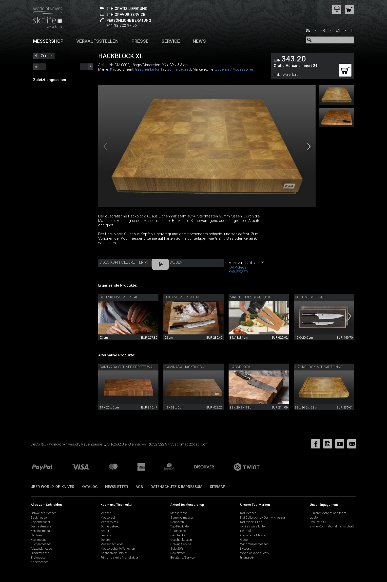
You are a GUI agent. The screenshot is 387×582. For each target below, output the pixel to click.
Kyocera (245, 548)
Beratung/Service (182, 557)
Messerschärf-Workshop (117, 548)
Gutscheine (178, 531)
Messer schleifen (112, 544)
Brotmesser (39, 557)
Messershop (48, 41)
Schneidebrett (179, 69)
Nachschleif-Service (114, 553)
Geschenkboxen (181, 540)
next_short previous (39, 66)
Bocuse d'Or (318, 522)
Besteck (105, 535)
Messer (105, 513)
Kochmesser (39, 540)
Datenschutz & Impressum (176, 487)
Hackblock (240, 367)
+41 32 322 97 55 (121, 25)
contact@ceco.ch (192, 444)
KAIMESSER (238, 272)
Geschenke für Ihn (150, 69)
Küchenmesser (41, 544)
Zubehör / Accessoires (234, 69)
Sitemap (217, 487)
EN (338, 30)
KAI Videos (237, 267)
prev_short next (86, 66)
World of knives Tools (254, 553)
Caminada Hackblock (184, 367)
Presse (140, 41)
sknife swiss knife (252, 526)
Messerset (107, 517)
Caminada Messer (253, 535)
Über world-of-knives (52, 487)
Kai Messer (248, 513)
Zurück (46, 56)
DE (308, 30)
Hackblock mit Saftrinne (318, 367)
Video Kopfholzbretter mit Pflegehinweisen (140, 262)
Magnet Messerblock (250, 297)
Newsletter (116, 487)
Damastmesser (42, 526)
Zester (104, 531)
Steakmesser (40, 553)
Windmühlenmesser (254, 544)
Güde (244, 540)
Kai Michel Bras (251, 522)
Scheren (106, 540)
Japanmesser (40, 522)
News (199, 41)
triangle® (247, 557)
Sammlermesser (182, 517)
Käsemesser (39, 562)
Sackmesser (39, 517)
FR (323, 30)
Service (170, 41)
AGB (139, 487)
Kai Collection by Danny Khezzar (262, 517)
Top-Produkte (179, 526)
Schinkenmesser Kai (118, 297)
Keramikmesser (42, 531)
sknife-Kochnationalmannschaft (332, 526)
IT (352, 30)
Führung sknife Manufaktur (119, 557)
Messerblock (109, 522)
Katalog (89, 487)
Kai (112, 69)
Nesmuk (246, 531)
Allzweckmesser (42, 548)
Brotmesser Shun (182, 297)
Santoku (36, 535)
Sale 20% (176, 548)
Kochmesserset (310, 297)
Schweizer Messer (43, 513)
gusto (314, 517)
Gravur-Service (180, 544)
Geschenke (177, 535)
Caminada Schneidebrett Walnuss (131, 367)
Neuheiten (177, 522)
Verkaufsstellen (97, 41)
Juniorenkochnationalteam (328, 513)
